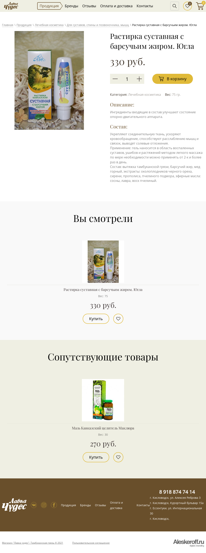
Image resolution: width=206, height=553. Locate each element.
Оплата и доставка (116, 5)
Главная (7, 25)
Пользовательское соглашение (91, 543)
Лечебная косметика (49, 25)
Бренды (71, 5)
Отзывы (89, 5)
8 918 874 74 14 (177, 491)
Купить (96, 318)
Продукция (49, 5)
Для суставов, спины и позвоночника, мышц (98, 25)
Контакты (145, 5)
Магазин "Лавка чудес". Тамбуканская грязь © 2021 (32, 543)
